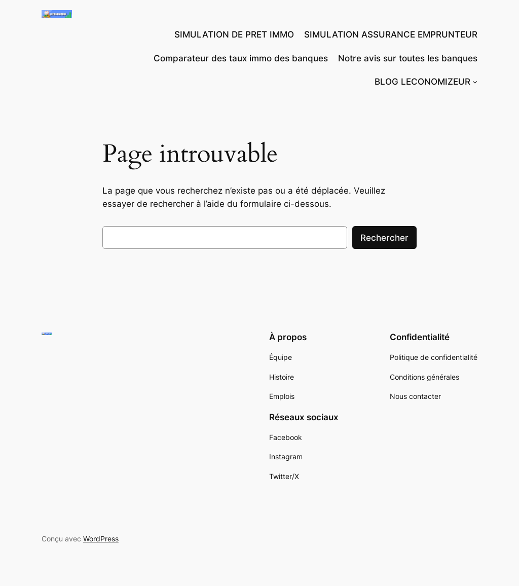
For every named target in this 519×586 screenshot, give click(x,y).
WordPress (101, 538)
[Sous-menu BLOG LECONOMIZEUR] (474, 81)
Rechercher (384, 238)
